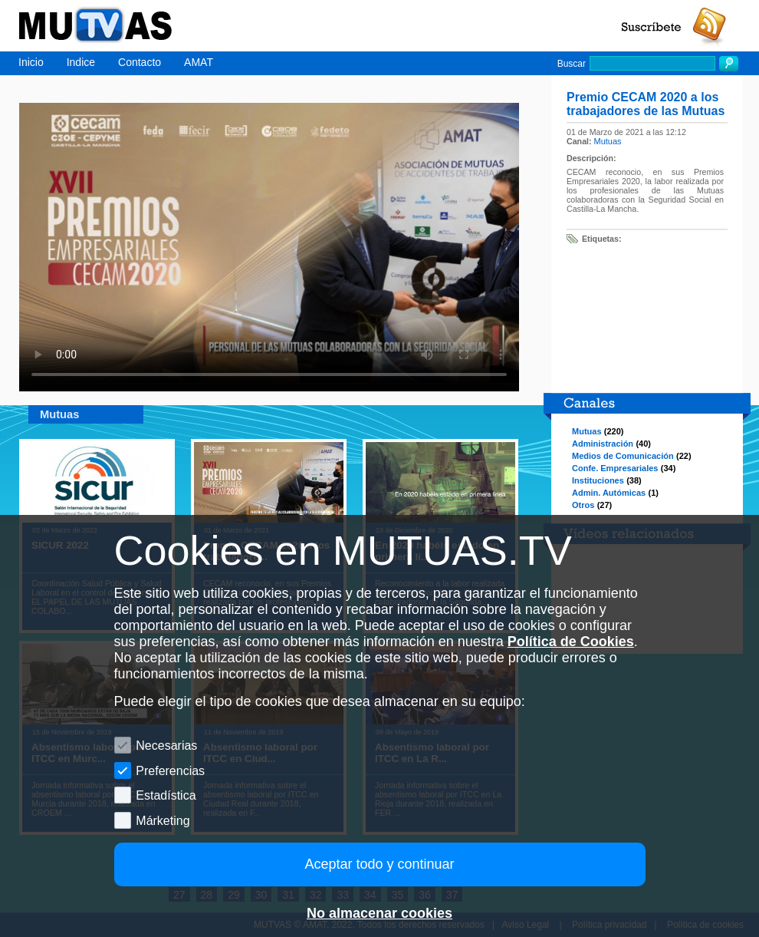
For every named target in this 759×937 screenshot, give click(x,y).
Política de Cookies (571, 641)
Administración (602, 443)
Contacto (139, 62)
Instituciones (598, 480)
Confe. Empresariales (615, 468)
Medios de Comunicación (623, 455)
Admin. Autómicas (609, 492)
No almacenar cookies (379, 913)
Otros (583, 505)
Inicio (31, 62)
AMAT (198, 62)
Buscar (571, 63)
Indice (81, 62)
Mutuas (608, 141)
